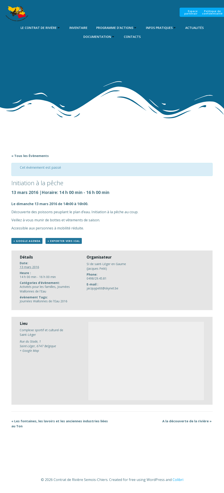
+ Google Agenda (26, 241)
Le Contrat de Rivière (40, 28)
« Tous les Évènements (30, 156)
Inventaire (78, 28)
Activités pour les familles (38, 287)
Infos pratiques (161, 28)
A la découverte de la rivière (187, 421)
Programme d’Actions (116, 28)
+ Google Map (29, 351)
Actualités (194, 28)
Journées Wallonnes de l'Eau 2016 (43, 301)
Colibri (178, 480)
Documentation (99, 37)
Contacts (132, 37)
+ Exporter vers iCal (63, 241)
